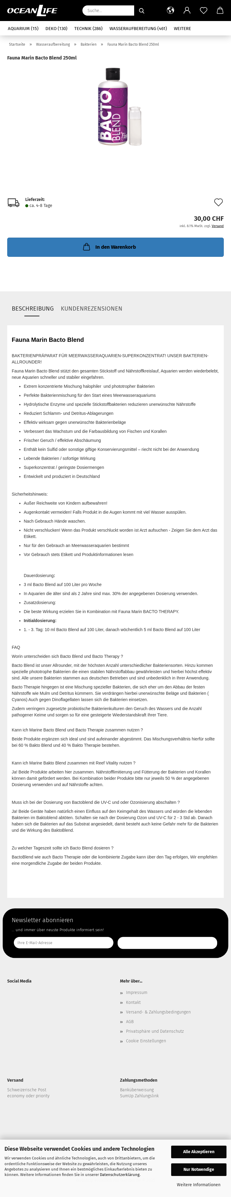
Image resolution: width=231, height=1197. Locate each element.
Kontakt (133, 1002)
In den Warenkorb (109, 246)
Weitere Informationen (198, 1184)
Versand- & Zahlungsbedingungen (158, 1012)
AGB (130, 1021)
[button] (170, 10)
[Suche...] (141, 10)
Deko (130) (56, 28)
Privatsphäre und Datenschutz (155, 1031)
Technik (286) (88, 28)
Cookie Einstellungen (146, 1041)
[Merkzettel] (203, 10)
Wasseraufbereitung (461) (138, 28)
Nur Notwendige (198, 1169)
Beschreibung (33, 308)
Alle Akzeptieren (198, 1151)
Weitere (182, 28)
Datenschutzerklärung (120, 1174)
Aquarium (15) (23, 28)
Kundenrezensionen (91, 308)
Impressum (136, 992)
